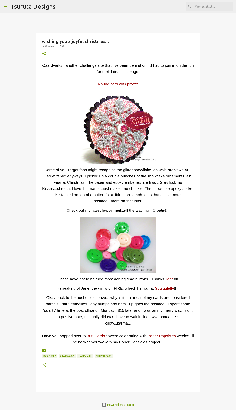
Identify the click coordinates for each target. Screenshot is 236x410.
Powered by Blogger (118, 404)
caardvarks (67, 356)
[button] (44, 53)
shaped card (104, 356)
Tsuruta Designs (33, 6)
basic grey (49, 356)
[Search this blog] (213, 6)
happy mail (85, 356)
